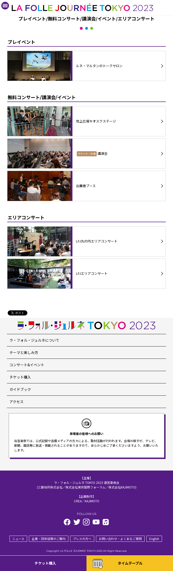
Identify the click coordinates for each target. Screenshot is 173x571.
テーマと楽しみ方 (23, 352)
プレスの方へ (82, 538)
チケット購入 (20, 377)
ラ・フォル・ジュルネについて (34, 340)
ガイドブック (20, 389)
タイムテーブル (130, 563)
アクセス (16, 401)
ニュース (18, 538)
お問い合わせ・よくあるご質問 (120, 538)
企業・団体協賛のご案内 (49, 538)
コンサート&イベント (26, 364)
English (154, 538)
